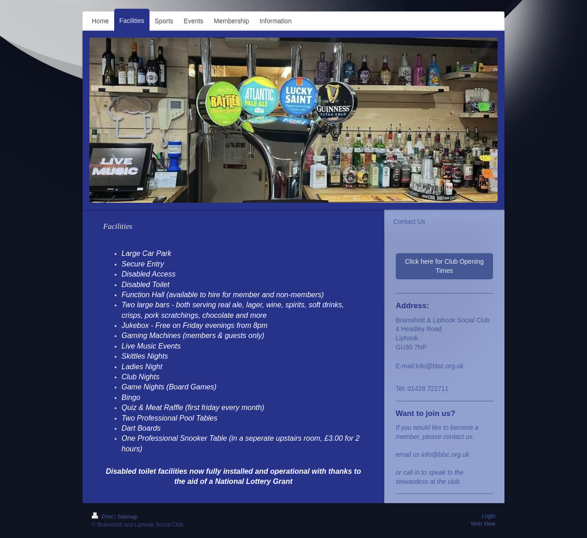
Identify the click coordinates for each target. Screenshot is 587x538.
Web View (483, 524)
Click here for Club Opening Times (444, 266)
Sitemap (127, 517)
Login (488, 516)
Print (103, 517)
